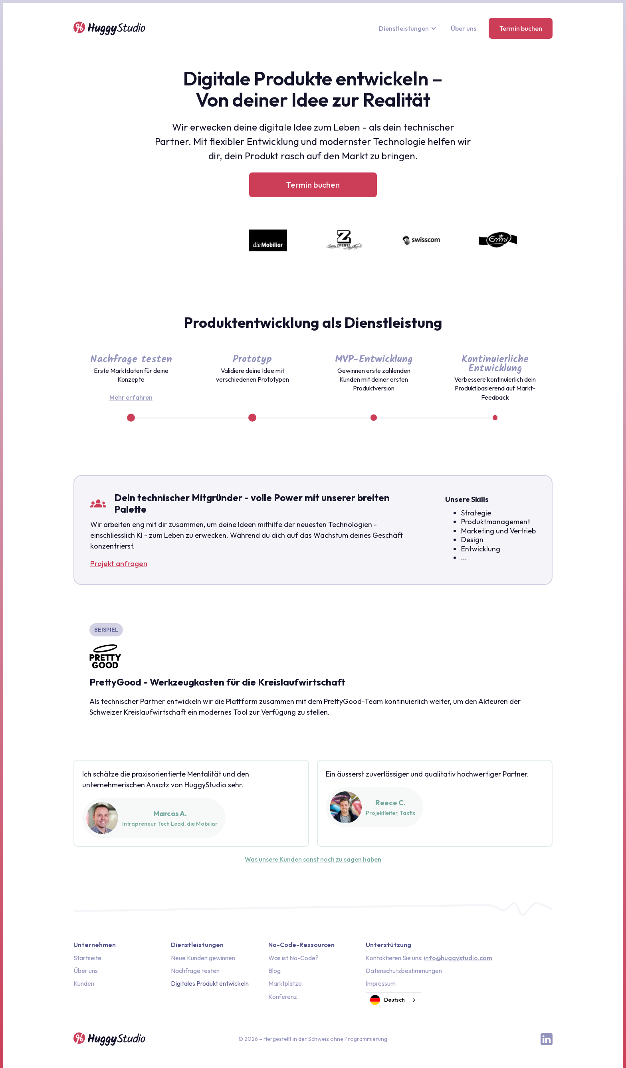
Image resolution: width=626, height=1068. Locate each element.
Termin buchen (520, 28)
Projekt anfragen (118, 563)
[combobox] (393, 1000)
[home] (109, 28)
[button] (408, 28)
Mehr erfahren (131, 397)
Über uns (463, 28)
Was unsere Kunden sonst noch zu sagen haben (313, 859)
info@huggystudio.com (458, 958)
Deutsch (387, 1000)
